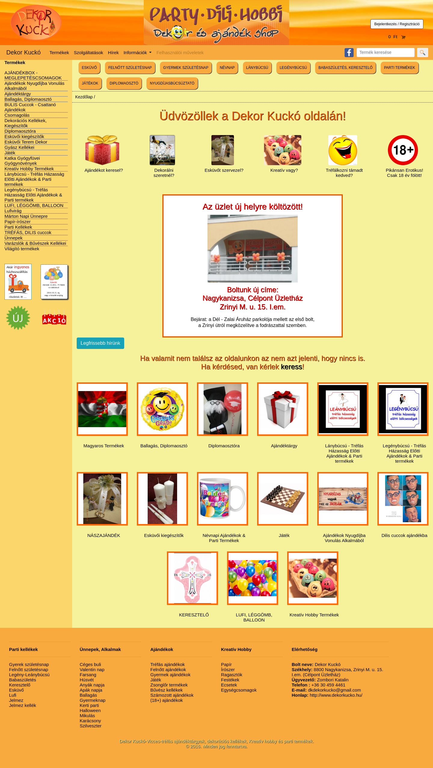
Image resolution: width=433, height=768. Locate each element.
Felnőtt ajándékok (168, 669)
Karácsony (90, 720)
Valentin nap (92, 669)
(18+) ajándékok (166, 700)
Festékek (230, 679)
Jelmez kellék (22, 705)
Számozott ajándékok (171, 695)
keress (291, 366)
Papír (226, 664)
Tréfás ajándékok (167, 664)
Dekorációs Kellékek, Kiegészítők (26, 123)
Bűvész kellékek (166, 689)
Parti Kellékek (18, 227)
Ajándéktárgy (18, 93)
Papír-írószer (18, 221)
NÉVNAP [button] (227, 68)
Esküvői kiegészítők (24, 136)
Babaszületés (22, 679)
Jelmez (16, 700)
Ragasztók (231, 674)
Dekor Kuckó (23, 52)
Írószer (228, 669)
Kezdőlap (84, 96)
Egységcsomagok (238, 689)
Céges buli (90, 664)
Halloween (90, 710)
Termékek (59, 52)
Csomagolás (17, 115)
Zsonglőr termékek (169, 684)
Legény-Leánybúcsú (29, 674)
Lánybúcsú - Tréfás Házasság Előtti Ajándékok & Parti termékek (34, 179)
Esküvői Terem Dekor (26, 141)
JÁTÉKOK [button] (90, 83)
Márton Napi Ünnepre (26, 216)
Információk (136, 52)
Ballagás (88, 695)
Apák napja (91, 689)
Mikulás (87, 715)
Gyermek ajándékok (170, 674)
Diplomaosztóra (20, 131)
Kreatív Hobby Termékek (29, 168)
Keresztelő (19, 684)
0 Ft (397, 36)
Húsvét (87, 679)
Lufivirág (13, 210)
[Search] (386, 52)
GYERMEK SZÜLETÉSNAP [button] (185, 68)
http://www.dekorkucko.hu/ (327, 695)
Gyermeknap (93, 700)
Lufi (12, 695)
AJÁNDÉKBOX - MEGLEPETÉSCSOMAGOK (33, 75)
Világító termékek (22, 248)
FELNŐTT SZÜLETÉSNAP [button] (130, 68)
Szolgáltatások (88, 52)
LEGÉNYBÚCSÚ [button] (293, 68)
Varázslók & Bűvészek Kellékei (35, 243)
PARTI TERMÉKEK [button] (399, 68)
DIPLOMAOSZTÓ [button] (124, 83)
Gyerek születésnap (29, 664)
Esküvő (16, 689)
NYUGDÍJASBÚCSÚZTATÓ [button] (172, 83)
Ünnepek (14, 237)
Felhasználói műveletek (180, 52)
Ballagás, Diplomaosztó (28, 99)
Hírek (113, 52)
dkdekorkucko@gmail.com (326, 689)
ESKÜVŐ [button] (89, 68)
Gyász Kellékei (19, 147)
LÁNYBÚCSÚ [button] (257, 68)
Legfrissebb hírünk (100, 343)
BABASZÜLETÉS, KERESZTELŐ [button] (345, 68)
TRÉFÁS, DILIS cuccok (28, 232)
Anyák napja (92, 684)
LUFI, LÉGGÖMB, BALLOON (34, 205)
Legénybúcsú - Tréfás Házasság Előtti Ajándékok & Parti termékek (33, 194)
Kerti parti (89, 705)
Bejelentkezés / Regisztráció (397, 24)
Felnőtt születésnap (28, 669)
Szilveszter (91, 725)
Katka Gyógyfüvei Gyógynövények (22, 161)
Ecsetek (229, 684)
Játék (10, 152)
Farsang (88, 674)
